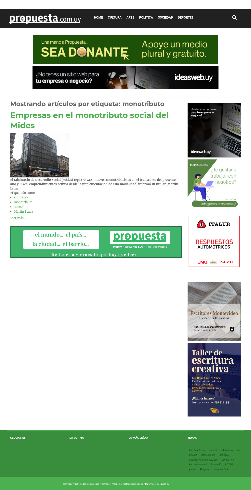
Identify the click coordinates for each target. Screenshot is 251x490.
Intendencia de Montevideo (203, 459)
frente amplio (208, 455)
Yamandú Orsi (220, 469)
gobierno (224, 455)
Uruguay (204, 469)
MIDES (18, 206)
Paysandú (216, 464)
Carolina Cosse (197, 450)
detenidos (227, 450)
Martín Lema (23, 211)
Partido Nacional (198, 464)
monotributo (23, 202)
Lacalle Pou (228, 459)
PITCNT (229, 464)
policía (193, 469)
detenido (214, 450)
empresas (21, 197)
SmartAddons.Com (179, 483)
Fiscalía (193, 455)
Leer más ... (18, 218)
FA (238, 450)
